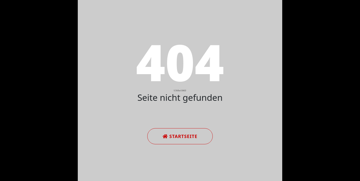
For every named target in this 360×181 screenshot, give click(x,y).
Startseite (180, 136)
